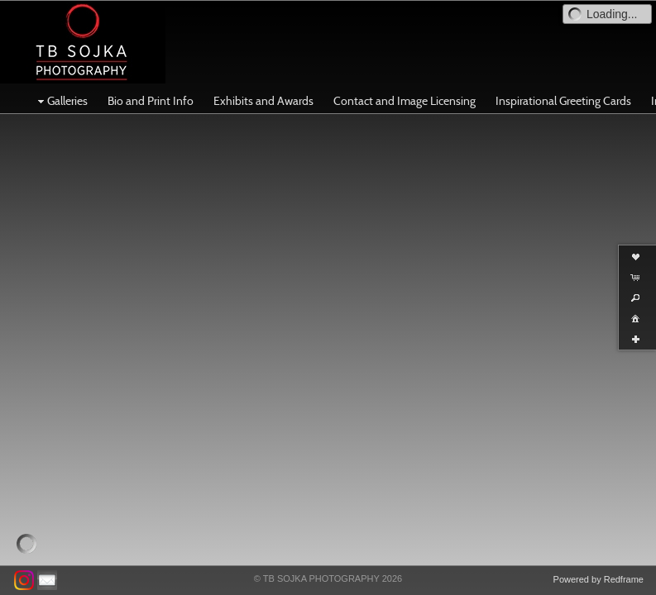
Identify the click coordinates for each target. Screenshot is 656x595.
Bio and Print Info (151, 100)
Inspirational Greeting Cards (563, 100)
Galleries (61, 100)
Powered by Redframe (598, 579)
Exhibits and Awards (263, 100)
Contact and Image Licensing (404, 100)
